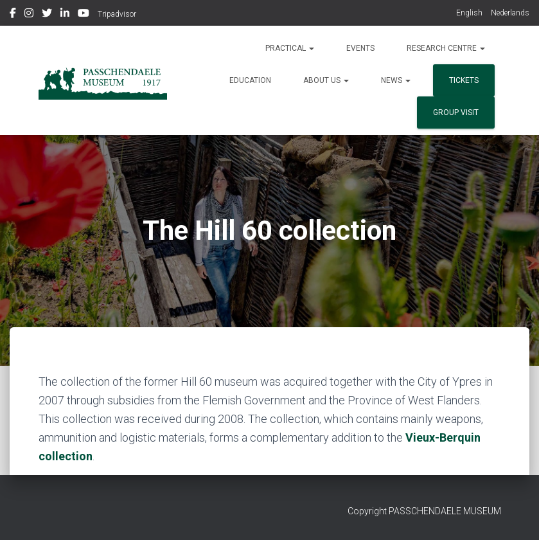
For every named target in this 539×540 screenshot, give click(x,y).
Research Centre (446, 48)
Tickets (464, 80)
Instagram (28, 15)
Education (250, 80)
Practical (289, 48)
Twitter (47, 15)
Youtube (83, 15)
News (396, 80)
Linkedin (64, 15)
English (469, 12)
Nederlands (510, 12)
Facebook (13, 15)
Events (360, 48)
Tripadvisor (117, 14)
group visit (456, 112)
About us (326, 80)
